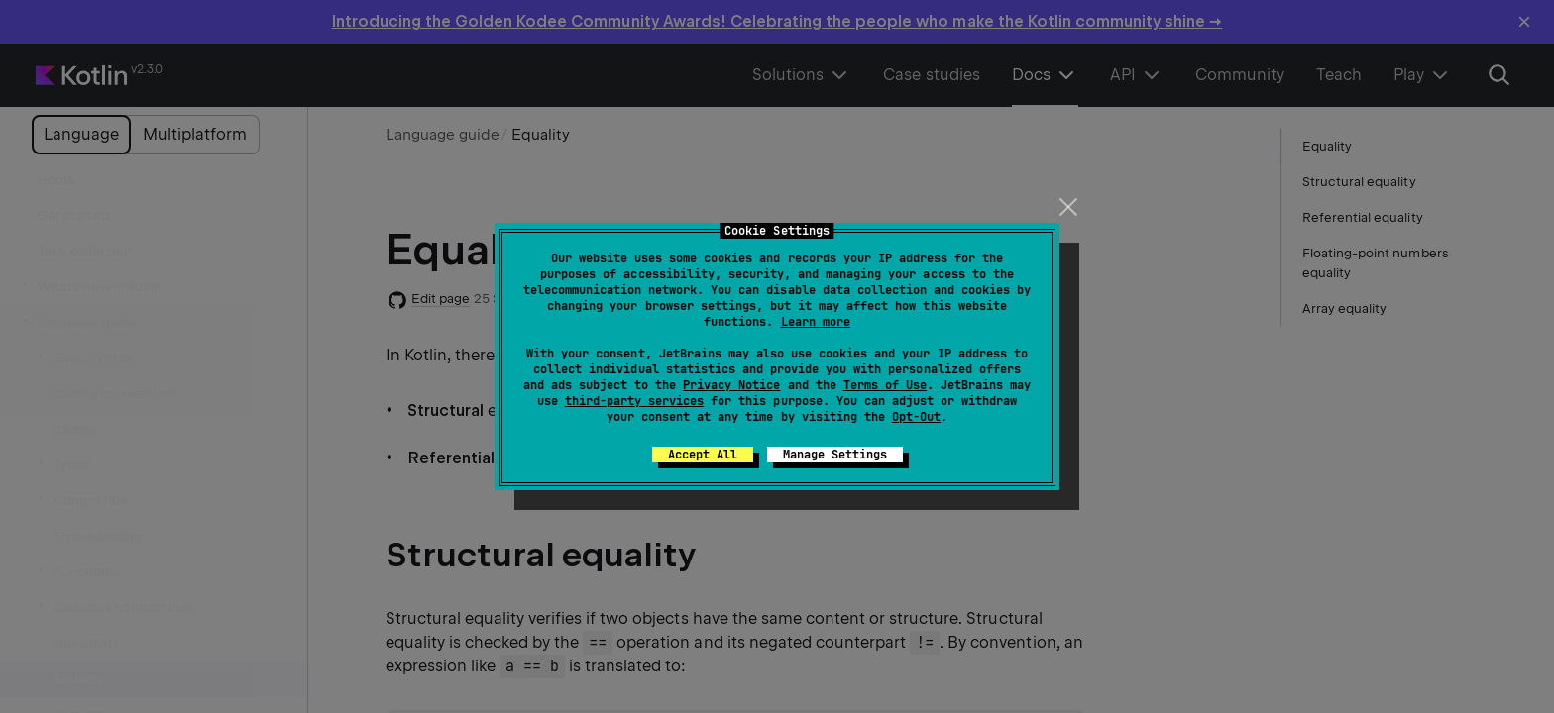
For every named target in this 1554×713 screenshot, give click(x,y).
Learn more (815, 322)
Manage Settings (835, 454)
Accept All (702, 454)
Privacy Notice (731, 385)
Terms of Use (885, 385)
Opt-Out (916, 417)
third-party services (634, 401)
